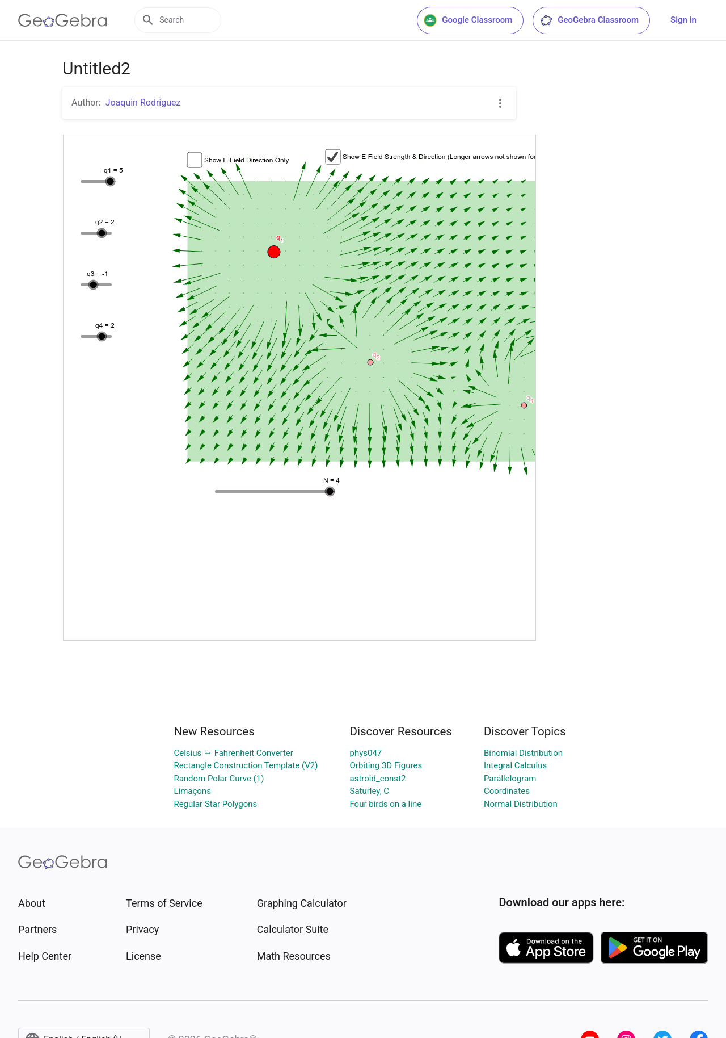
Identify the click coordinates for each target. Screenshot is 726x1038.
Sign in (683, 20)
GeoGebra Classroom (589, 20)
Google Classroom (468, 20)
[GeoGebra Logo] (62, 20)
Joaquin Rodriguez (143, 102)
